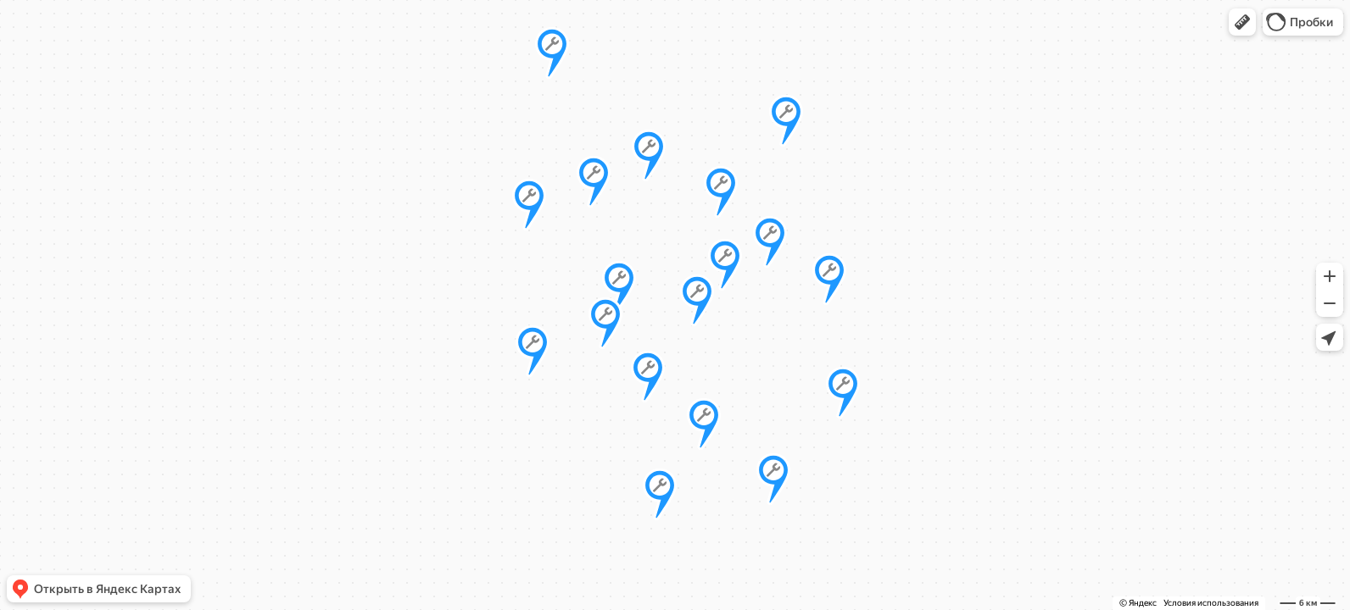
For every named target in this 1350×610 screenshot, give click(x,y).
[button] (1242, 22)
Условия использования (1210, 602)
